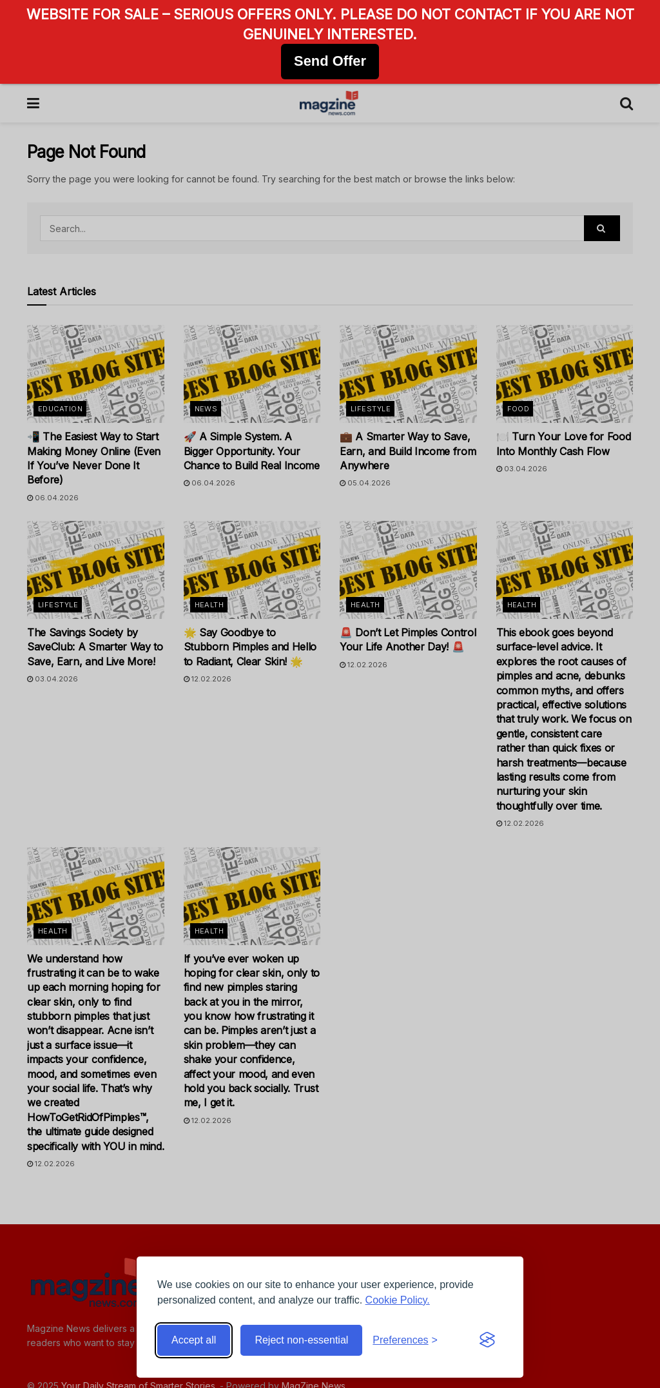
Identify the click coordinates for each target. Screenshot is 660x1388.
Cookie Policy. (397, 1300)
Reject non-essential (301, 1339)
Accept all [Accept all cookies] (193, 1339)
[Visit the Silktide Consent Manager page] (487, 1340)
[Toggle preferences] (405, 1340)
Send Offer (330, 61)
